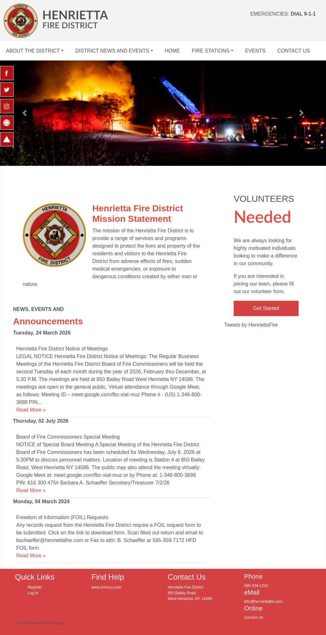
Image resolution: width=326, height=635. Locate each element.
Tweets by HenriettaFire (251, 325)
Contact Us (293, 50)
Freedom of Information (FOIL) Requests (62, 517)
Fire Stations (211, 50)
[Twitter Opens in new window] (7, 89)
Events (255, 50)
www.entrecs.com (106, 587)
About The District (33, 50)
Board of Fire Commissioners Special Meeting (68, 437)
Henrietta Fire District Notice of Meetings (62, 348)
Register (35, 587)
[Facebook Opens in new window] (7, 73)
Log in (33, 593)
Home (172, 50)
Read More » (31, 410)
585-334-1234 (256, 585)
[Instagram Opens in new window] (7, 106)
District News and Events (112, 50)
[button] (24, 113)
